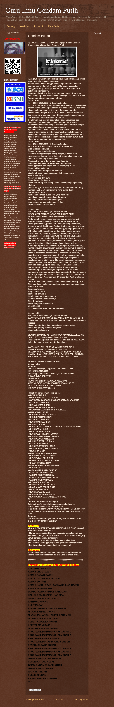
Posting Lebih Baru (35, 699)
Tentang (11, 26)
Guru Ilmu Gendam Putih (41, 10)
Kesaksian (24, 26)
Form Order (53, 26)
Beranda (59, 699)
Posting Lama (81, 699)
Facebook (38, 26)
